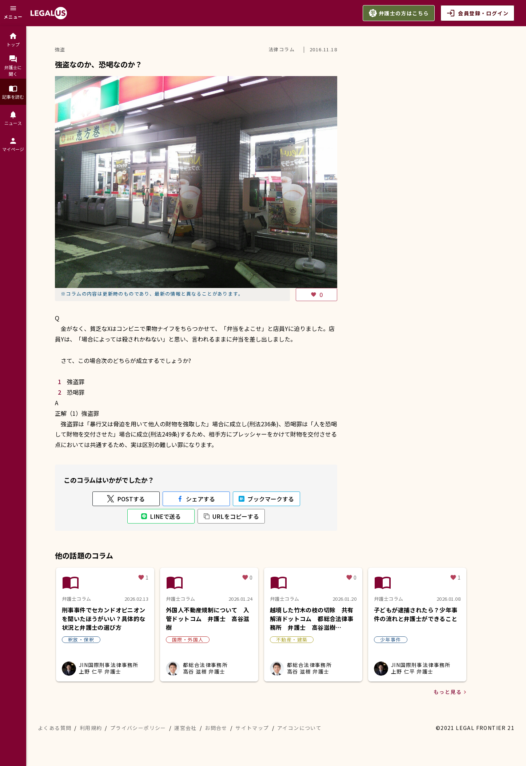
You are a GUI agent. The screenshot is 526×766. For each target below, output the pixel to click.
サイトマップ (252, 727)
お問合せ (216, 727)
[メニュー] (13, 13)
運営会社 (185, 727)
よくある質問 (54, 727)
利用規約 (91, 727)
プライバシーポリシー (138, 727)
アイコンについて (299, 727)
